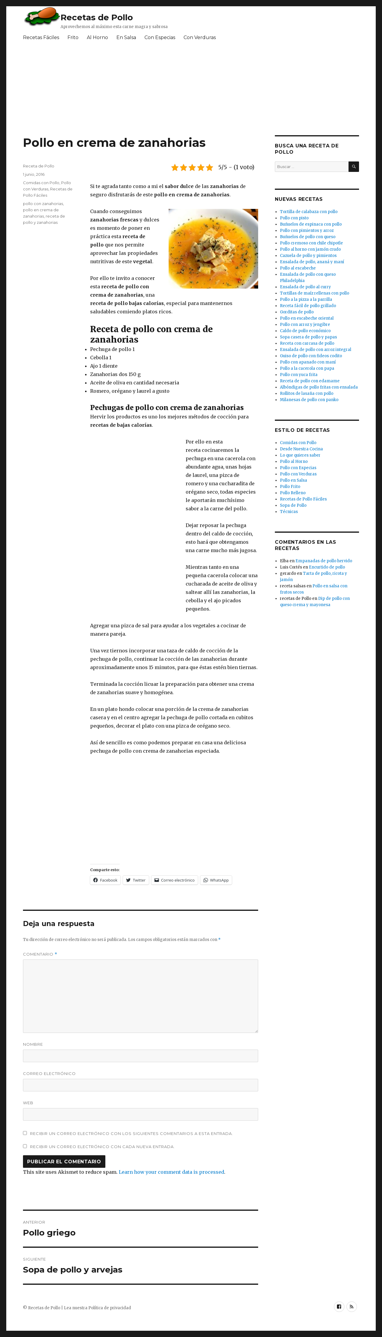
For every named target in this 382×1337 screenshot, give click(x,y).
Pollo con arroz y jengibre (305, 324)
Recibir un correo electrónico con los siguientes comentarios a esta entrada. (131, 1133)
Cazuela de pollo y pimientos (308, 255)
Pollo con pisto (294, 218)
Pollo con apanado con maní (308, 362)
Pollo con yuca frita (299, 374)
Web (28, 1102)
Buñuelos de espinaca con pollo (311, 224)
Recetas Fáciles (41, 37)
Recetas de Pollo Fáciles (303, 499)
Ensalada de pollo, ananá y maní (312, 261)
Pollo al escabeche (298, 268)
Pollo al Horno (294, 461)
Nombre (33, 1044)
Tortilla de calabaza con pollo (309, 211)
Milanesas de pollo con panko (309, 399)
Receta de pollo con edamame (310, 380)
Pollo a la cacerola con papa (307, 368)
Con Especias (159, 37)
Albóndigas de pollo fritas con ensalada (319, 387)
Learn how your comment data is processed (171, 1172)
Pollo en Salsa (293, 480)
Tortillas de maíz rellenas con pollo (314, 293)
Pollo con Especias (298, 467)
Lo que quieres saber (300, 455)
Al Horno (97, 37)
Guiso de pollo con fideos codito (311, 355)
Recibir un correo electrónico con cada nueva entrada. (102, 1146)
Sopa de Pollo (293, 505)
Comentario (40, 954)
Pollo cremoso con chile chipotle (311, 243)
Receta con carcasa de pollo (307, 343)
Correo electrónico (49, 1073)
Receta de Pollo (38, 166)
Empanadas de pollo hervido (323, 560)
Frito (72, 37)
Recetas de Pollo (97, 17)
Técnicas (289, 511)
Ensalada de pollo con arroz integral (315, 349)
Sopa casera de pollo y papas (308, 337)
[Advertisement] (167, 90)
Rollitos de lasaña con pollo (306, 393)
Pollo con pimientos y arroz (307, 230)
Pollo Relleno (293, 492)
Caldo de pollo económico (305, 330)
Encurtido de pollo (327, 567)
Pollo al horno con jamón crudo (310, 249)
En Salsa (126, 37)
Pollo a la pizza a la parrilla (306, 299)
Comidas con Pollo (41, 182)
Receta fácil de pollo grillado (308, 305)
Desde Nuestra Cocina (301, 449)
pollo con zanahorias (43, 203)
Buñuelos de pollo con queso (307, 236)
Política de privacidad (109, 1307)
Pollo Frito (290, 486)
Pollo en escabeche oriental (307, 318)
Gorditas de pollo (297, 312)
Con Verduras (200, 37)
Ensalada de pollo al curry (305, 286)
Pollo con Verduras (298, 474)
